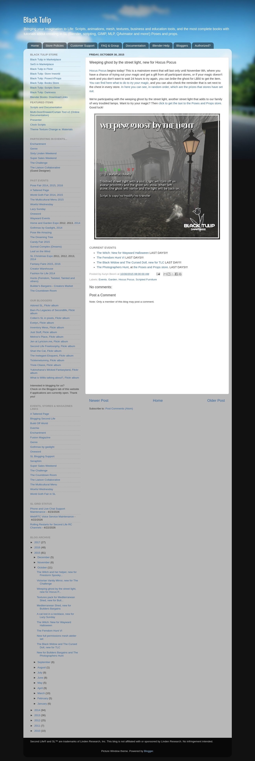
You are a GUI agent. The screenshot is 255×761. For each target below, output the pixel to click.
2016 (60, 185)
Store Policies (55, 45)
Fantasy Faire (38, 263)
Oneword (35, 213)
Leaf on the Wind (40, 251)
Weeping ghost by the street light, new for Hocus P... (56, 590)
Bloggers (182, 45)
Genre (34, 148)
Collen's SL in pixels (42, 318)
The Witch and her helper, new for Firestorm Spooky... (57, 574)
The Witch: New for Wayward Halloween (123, 252)
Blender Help (160, 45)
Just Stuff (35, 332)
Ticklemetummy (39, 360)
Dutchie (34, 428)
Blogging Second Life (42, 418)
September (44, 662)
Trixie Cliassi (37, 365)
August (42, 667)
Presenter (36, 119)
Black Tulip (37, 19)
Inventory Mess (39, 327)
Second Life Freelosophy (44, 346)
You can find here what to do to (119, 82)
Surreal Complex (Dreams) (46, 246)
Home (35, 45)
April (41, 688)
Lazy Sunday (38, 209)
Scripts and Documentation (46, 107)
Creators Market (63, 285)
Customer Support (82, 45)
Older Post (216, 400)
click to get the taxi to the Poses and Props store (190, 103)
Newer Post (99, 400)
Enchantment (38, 143)
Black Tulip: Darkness (43, 92)
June (41, 677)
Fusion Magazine (40, 437)
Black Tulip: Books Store (44, 82)
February (43, 698)
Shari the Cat (38, 350)
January (43, 703)
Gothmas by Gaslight (42, 227)
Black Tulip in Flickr (41, 68)
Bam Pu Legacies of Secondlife (48, 310)
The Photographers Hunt (113, 267)
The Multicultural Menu (43, 199)
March (42, 693)
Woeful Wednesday (41, 204)
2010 (37, 730)
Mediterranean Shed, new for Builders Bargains (54, 607)
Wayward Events (40, 218)
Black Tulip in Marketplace (45, 59)
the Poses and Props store (150, 267)
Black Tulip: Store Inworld (45, 73)
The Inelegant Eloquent (44, 355)
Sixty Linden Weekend (43, 153)
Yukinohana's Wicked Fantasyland (50, 369)
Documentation (136, 45)
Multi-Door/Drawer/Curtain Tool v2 (50, 112)
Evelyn (34, 322)
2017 (37, 542)
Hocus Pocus (98, 70)
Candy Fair (36, 241)
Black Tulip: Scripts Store (45, 87)
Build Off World (39, 423)
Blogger (148, 751)
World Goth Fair (39, 194)
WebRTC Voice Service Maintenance (52, 516)
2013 (37, 715)
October (43, 567)
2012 (37, 720)
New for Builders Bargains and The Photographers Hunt (57, 654)
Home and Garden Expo (44, 223)
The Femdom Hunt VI (111, 257)
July (40, 672)
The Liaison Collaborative (45, 167)
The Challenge (39, 162)
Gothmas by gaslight (42, 446)
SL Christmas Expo (41, 256)
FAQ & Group (110, 45)
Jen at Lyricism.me (41, 341)
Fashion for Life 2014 (42, 273)
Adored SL (36, 305)
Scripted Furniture (146, 279)
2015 (53, 185)
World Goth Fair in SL (43, 493)
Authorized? (203, 45)
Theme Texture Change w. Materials (51, 129)
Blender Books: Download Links (49, 97)
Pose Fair (36, 185)
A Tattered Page (39, 190)
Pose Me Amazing (41, 232)
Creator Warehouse (41, 268)
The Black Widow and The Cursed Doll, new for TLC (130, 262)
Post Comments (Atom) (119, 408)
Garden (112, 279)
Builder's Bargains (41, 285)
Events (103, 279)
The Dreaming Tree (41, 237)
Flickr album (51, 305)
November (44, 562)
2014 (45, 185)
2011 (37, 725)
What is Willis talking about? (46, 377)
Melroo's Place (39, 336)
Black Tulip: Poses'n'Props (45, 78)
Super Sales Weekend (43, 158)
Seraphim (36, 461)
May (40, 682)
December (44, 557)
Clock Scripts (38, 124)
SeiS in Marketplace (42, 64)
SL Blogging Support (42, 456)
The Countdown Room (43, 290)
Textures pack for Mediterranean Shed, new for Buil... (56, 599)
